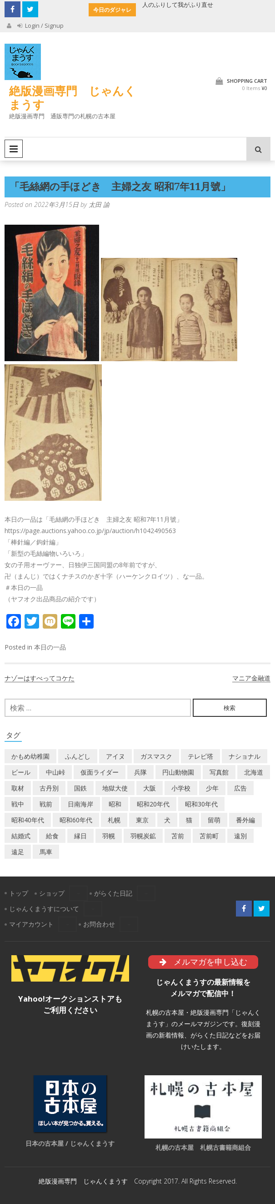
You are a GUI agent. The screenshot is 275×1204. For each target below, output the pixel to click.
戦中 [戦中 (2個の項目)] (17, 804)
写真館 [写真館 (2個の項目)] (219, 772)
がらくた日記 (113, 893)
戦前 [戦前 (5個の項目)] (46, 804)
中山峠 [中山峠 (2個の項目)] (55, 772)
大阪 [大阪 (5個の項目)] (149, 788)
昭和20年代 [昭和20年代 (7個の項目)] (153, 804)
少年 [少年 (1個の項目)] (212, 788)
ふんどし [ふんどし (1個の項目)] (77, 756)
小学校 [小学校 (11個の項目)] (180, 788)
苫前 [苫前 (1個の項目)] (177, 835)
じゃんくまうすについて (44, 908)
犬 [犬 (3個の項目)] (167, 820)
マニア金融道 (251, 678)
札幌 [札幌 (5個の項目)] (114, 820)
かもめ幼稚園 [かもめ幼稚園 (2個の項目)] (30, 756)
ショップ (52, 893)
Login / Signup (40, 25)
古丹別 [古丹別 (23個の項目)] (49, 788)
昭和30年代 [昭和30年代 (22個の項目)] (201, 804)
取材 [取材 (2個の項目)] (17, 788)
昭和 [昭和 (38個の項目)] (115, 804)
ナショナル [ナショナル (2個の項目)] (244, 756)
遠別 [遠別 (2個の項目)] (240, 835)
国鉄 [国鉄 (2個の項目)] (80, 788)
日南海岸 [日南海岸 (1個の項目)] (80, 804)
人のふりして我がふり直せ (177, 4)
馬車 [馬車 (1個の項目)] (46, 851)
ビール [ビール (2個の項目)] (20, 772)
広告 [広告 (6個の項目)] (240, 788)
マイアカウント (31, 924)
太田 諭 (99, 204)
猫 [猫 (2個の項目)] (189, 820)
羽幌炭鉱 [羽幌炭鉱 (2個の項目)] (143, 835)
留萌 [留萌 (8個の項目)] (214, 820)
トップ (18, 893)
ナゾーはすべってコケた (40, 678)
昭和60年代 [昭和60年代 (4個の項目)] (76, 820)
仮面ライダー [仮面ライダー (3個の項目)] (99, 772)
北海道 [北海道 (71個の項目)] (253, 772)
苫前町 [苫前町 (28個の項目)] (209, 835)
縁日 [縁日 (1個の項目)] (80, 835)
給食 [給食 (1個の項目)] (52, 835)
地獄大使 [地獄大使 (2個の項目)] (115, 788)
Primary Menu (14, 149)
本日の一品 (50, 647)
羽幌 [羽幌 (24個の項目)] (108, 835)
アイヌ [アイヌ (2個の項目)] (115, 756)
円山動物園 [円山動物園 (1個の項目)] (178, 772)
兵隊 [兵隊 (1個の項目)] (140, 772)
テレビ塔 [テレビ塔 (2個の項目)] (200, 756)
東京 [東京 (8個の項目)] (142, 820)
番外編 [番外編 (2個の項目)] (245, 820)
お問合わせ (99, 924)
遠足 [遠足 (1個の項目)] (17, 851)
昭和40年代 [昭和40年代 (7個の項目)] (27, 820)
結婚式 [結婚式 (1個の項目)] (20, 835)
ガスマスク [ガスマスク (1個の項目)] (156, 756)
